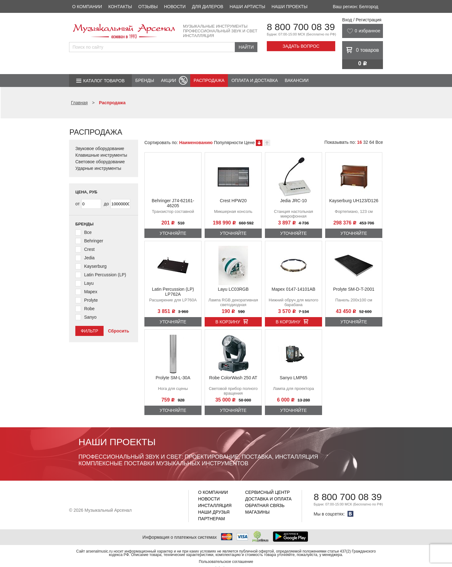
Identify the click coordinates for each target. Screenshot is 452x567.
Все (379, 142)
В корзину (227, 321)
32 (365, 142)
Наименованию (196, 142)
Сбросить (118, 330)
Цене (249, 142)
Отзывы (148, 6)
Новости (175, 6)
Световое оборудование (100, 161)
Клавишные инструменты (101, 155)
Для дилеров (207, 6)
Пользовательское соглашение (226, 561)
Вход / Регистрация (361, 19)
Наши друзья (213, 512)
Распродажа (209, 80)
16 (359, 142)
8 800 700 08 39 (301, 27)
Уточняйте (173, 233)
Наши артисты (247, 6)
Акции (168, 80)
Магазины (257, 512)
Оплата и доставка (254, 80)
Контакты (120, 6)
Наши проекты (290, 6)
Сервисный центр (267, 492)
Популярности (228, 142)
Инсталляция (215, 505)
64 (371, 142)
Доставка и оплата (268, 498)
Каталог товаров (104, 80)
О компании (87, 6)
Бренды (144, 80)
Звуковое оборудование (99, 148)
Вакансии (297, 80)
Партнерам (211, 518)
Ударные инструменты (98, 168)
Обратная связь (264, 505)
